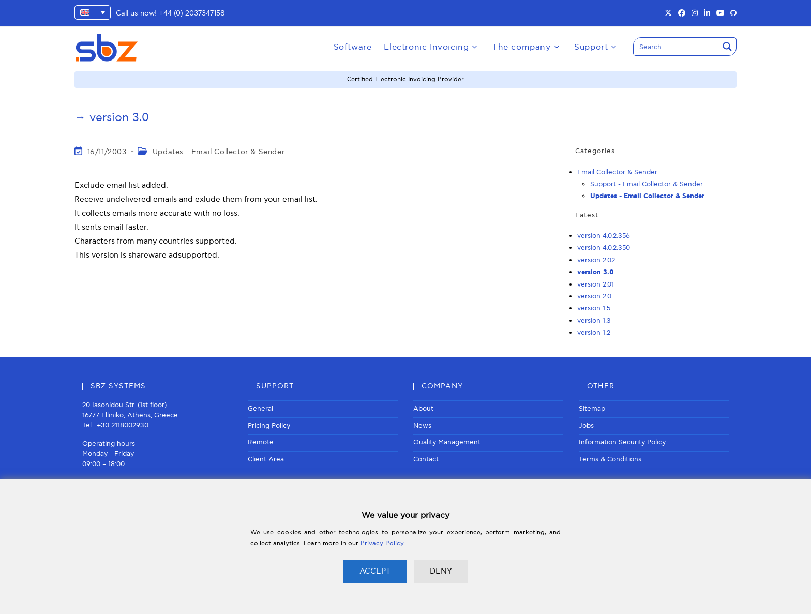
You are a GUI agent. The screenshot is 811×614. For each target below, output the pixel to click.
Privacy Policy (382, 543)
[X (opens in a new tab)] (668, 13)
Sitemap (592, 409)
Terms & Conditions (610, 459)
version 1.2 (593, 332)
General (260, 409)
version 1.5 (593, 308)
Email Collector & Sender (617, 172)
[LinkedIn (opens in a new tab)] (707, 13)
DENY (441, 571)
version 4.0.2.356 (603, 236)
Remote (261, 442)
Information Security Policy (622, 442)
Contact (426, 459)
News (422, 426)
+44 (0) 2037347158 (192, 13)
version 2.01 (595, 284)
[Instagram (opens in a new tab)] (694, 13)
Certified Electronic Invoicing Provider (405, 79)
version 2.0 (594, 296)
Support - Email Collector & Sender (646, 184)
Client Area (266, 459)
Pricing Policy (269, 426)
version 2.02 (596, 260)
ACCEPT (375, 571)
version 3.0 (595, 272)
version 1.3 (594, 321)
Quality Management (446, 442)
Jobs (586, 426)
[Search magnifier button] (727, 46)
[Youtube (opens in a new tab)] (720, 13)
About (423, 409)
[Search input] (676, 46)
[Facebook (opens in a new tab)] (681, 13)
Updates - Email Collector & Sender (218, 151)
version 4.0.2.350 (603, 248)
